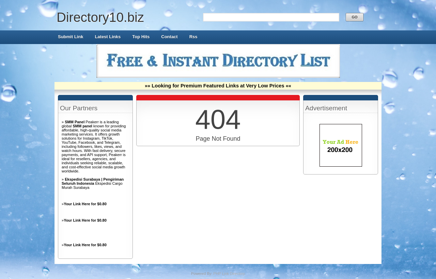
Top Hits (141, 36)
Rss (193, 36)
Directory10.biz (100, 17)
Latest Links (108, 36)
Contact (169, 36)
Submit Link (70, 36)
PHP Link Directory (229, 273)
